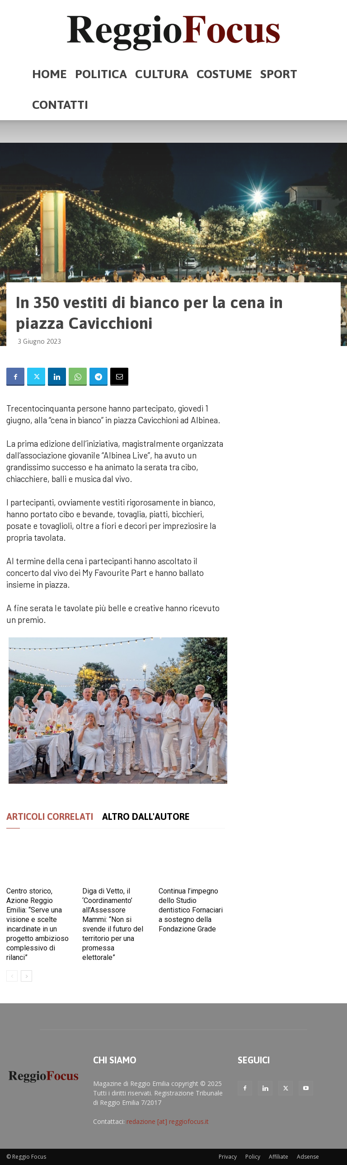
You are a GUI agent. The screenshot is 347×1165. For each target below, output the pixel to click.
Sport (278, 74)
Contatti (60, 105)
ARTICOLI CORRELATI (49, 816)
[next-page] (26, 976)
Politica (101, 74)
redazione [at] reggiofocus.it (168, 1121)
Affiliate (278, 1156)
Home (49, 74)
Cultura (161, 74)
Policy (252, 1156)
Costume (224, 74)
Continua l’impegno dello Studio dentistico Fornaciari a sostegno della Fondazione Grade (191, 910)
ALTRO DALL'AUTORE (146, 816)
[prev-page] (12, 976)
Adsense (308, 1156)
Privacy (228, 1156)
